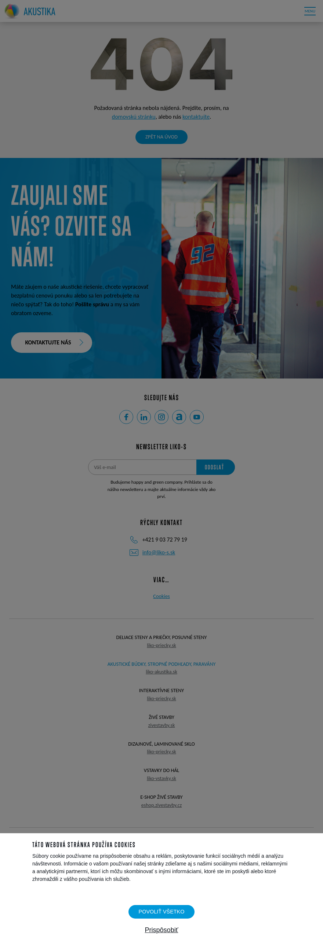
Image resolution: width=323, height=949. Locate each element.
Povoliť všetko (162, 912)
